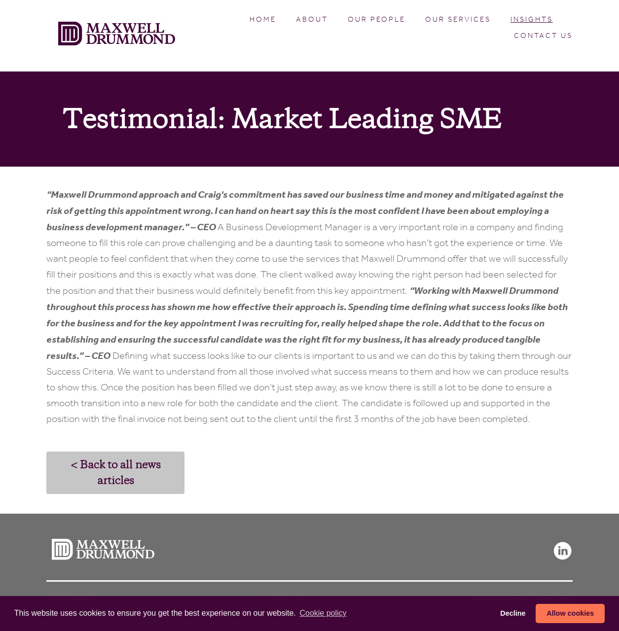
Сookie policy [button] (322, 613)
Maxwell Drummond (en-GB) (116, 36)
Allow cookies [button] (570, 613)
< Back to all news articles (116, 472)
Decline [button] (512, 613)
